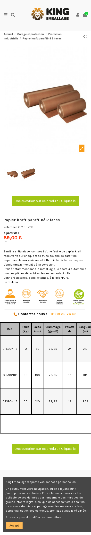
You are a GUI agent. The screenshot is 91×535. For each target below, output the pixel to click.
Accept (14, 525)
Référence (10, 227)
